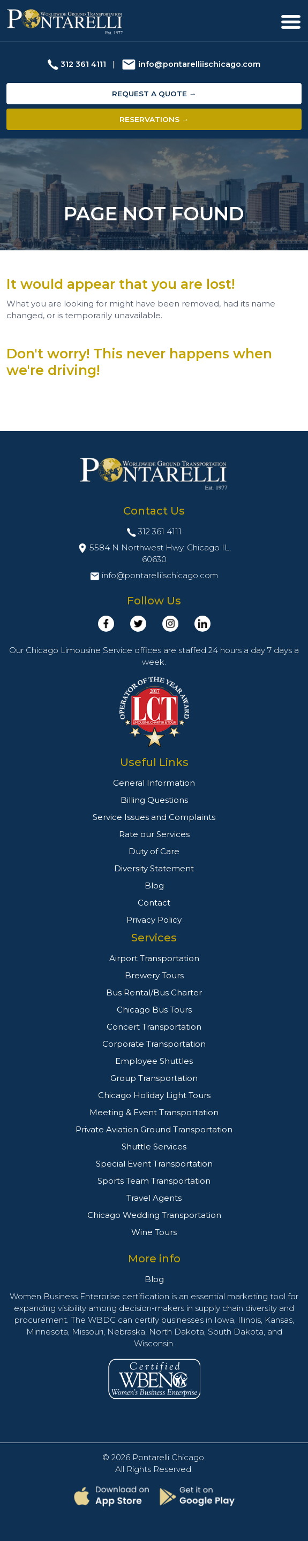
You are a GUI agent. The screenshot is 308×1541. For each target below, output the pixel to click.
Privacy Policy (154, 920)
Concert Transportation (154, 1027)
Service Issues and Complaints (154, 817)
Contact (154, 903)
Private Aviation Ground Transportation (154, 1129)
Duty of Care (154, 851)
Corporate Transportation (154, 1044)
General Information (154, 783)
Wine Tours (154, 1232)
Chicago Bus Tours (154, 1010)
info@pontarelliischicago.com (199, 64)
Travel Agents (154, 1198)
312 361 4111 (83, 64)
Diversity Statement (154, 868)
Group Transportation (154, 1078)
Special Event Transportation (154, 1164)
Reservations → (154, 119)
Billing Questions (154, 800)
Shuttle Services (154, 1146)
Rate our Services (154, 834)
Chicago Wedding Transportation (154, 1215)
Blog (154, 885)
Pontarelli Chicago (168, 1457)
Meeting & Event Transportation (154, 1112)
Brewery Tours (154, 975)
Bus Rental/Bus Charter (154, 992)
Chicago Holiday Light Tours (154, 1095)
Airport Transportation (154, 958)
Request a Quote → (154, 93)
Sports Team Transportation (154, 1181)
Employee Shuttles (154, 1061)
